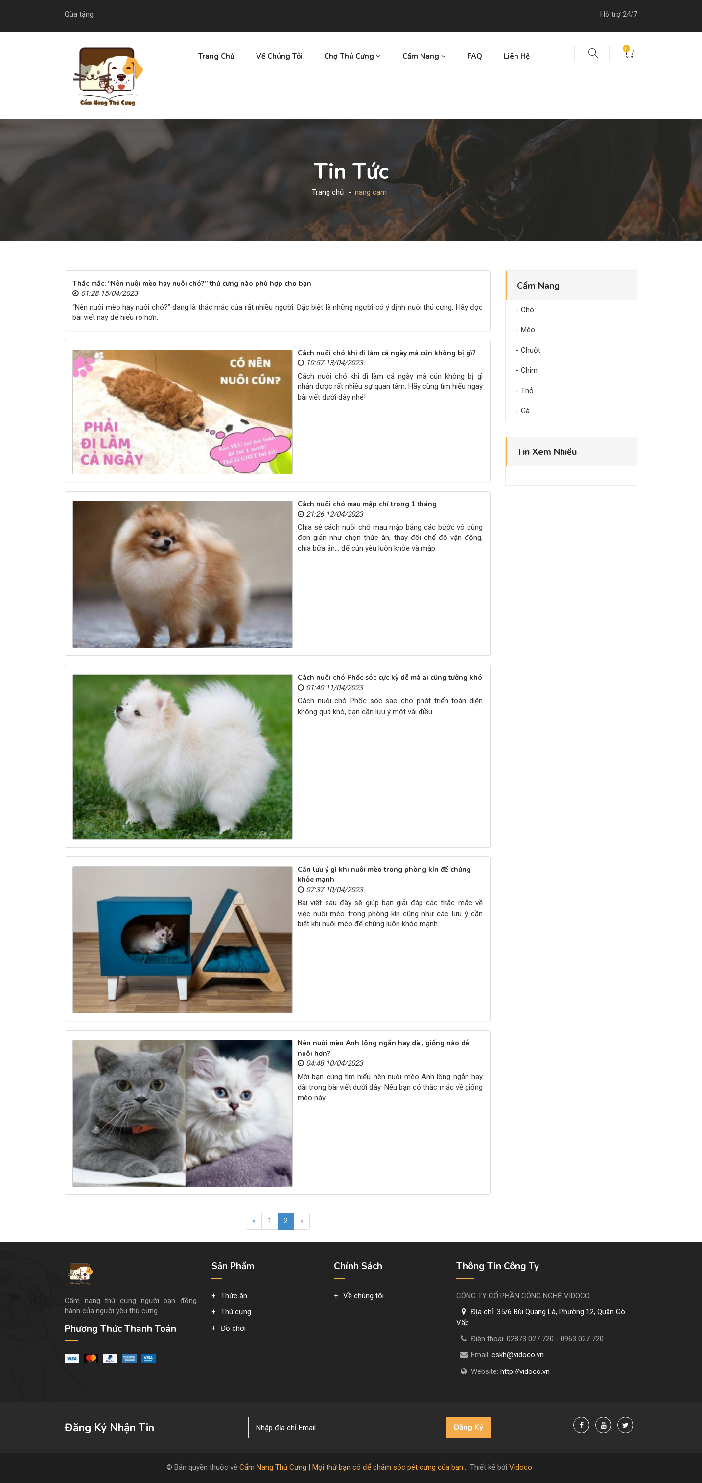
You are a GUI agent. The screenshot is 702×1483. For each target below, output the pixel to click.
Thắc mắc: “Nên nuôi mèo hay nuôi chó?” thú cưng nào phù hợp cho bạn (191, 283)
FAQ (475, 56)
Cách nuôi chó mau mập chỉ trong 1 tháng (367, 504)
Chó (527, 309)
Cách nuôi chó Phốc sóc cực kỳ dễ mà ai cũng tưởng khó (390, 677)
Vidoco (520, 1467)
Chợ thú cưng (352, 56)
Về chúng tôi (279, 56)
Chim (529, 370)
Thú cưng (236, 1311)
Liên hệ (517, 56)
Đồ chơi (233, 1328)
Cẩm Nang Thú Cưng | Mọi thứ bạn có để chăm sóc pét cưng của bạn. (352, 1467)
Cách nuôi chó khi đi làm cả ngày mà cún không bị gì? (387, 353)
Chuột (530, 350)
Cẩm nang (424, 56)
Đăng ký (468, 1427)
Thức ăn (234, 1295)
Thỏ (527, 390)
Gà (525, 410)
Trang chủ (216, 56)
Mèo (528, 329)
